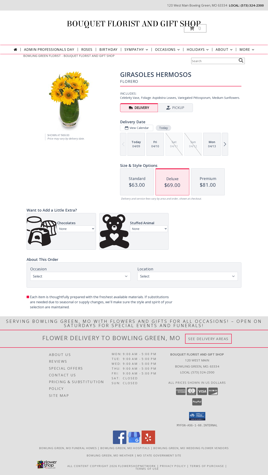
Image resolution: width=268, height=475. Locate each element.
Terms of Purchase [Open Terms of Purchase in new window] (207, 466)
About (224, 49)
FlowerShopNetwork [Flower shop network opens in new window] (137, 466)
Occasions (168, 49)
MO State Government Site (159, 455)
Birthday (108, 49)
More (247, 49)
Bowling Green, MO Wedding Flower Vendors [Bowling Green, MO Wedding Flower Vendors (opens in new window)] (191, 448)
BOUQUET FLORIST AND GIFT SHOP (134, 24)
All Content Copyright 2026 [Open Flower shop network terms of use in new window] (92, 466)
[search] (241, 60)
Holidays (198, 49)
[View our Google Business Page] (134, 443)
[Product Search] (214, 61)
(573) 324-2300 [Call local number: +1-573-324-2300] (252, 5)
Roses (86, 49)
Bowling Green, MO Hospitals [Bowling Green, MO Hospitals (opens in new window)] (125, 448)
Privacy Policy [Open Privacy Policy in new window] (173, 466)
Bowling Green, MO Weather (110, 455)
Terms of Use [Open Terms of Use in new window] (147, 468)
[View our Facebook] (119, 443)
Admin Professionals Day (49, 49)
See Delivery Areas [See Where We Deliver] (208, 338)
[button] (195, 28)
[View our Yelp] (148, 443)
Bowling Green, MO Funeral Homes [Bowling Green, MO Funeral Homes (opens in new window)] (68, 448)
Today (163, 128)
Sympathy (137, 49)
